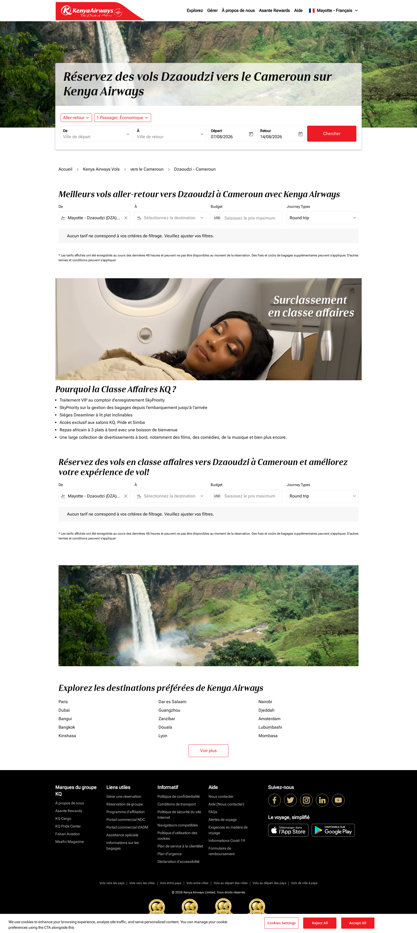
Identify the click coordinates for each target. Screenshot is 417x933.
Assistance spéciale (122, 835)
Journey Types (298, 206)
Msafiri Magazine (69, 841)
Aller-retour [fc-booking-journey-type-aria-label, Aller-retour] (73, 117)
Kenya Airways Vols (101, 169)
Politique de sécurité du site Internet (179, 815)
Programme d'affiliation (125, 812)
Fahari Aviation (67, 834)
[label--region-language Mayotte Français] (334, 10)
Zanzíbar (167, 718)
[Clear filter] (125, 218)
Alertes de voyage (222, 819)
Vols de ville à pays (304, 883)
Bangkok (67, 727)
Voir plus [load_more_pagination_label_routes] (208, 750)
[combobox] (94, 137)
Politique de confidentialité (178, 796)
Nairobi (265, 701)
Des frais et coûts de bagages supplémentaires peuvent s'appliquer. (299, 255)
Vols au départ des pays (269, 883)
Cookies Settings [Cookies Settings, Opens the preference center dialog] (281, 923)
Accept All (357, 923)
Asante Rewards (274, 10)
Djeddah (266, 710)
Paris (63, 701)
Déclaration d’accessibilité (178, 861)
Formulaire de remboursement (221, 851)
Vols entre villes (197, 883)
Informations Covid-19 (226, 840)
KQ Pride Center (68, 826)
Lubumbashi (270, 727)
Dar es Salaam (172, 701)
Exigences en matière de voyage (228, 830)
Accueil (65, 169)
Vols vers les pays (111, 883)
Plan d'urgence (169, 854)
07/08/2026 (222, 136)
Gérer (212, 10)
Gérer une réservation (123, 796)
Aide (298, 10)
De (65, 131)
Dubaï (64, 710)
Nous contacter (220, 796)
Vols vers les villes (142, 883)
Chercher (331, 133)
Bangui (65, 718)
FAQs (212, 812)
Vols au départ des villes (231, 883)
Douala (165, 727)
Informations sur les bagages (122, 845)
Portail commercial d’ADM (127, 827)
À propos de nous (238, 10)
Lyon (163, 735)
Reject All (320, 923)
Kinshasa (67, 735)
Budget (216, 206)
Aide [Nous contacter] (226, 804)
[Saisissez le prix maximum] (250, 218)
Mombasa (268, 735)
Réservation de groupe (124, 804)
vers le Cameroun (147, 169)
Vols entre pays (170, 883)
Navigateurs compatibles (177, 825)
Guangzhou (169, 710)
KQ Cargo (63, 818)
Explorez (195, 10)
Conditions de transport (176, 804)
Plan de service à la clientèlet (180, 846)
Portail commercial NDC (125, 819)
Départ (216, 131)
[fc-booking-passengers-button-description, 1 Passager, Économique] (120, 118)
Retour (265, 131)
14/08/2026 (271, 136)
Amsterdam (269, 718)
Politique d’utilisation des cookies (177, 836)
